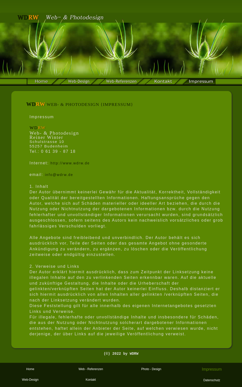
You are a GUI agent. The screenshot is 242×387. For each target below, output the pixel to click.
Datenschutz (211, 380)
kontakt (163, 82)
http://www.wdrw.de (70, 163)
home (42, 82)
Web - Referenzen (90, 369)
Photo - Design (151, 369)
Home (30, 369)
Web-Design (78, 82)
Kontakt (91, 379)
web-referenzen (121, 82)
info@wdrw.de (59, 175)
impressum (199, 82)
